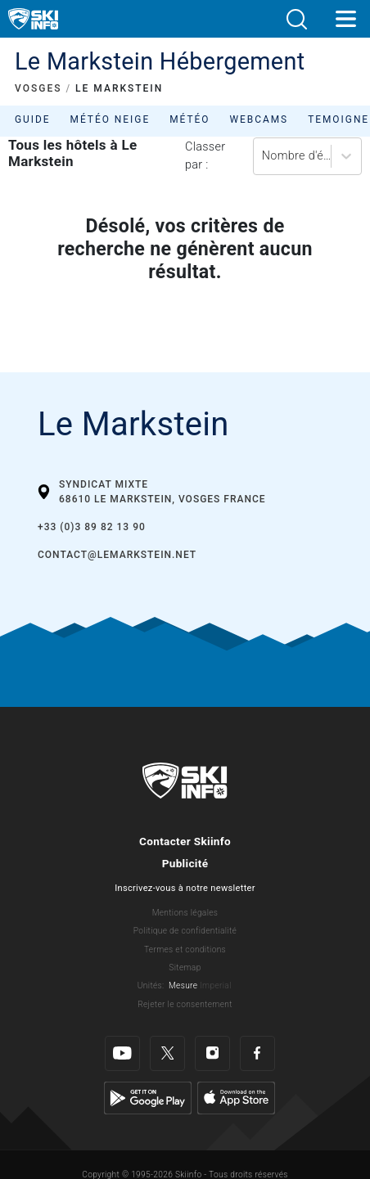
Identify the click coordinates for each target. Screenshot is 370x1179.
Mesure (183, 985)
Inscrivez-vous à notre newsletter (185, 888)
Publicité (185, 863)
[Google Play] (148, 1098)
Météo (189, 119)
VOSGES (38, 88)
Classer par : (205, 156)
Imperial (216, 985)
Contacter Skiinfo (185, 841)
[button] (296, 19)
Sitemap (185, 967)
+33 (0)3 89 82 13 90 (92, 527)
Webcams (258, 119)
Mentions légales (185, 912)
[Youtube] (122, 1053)
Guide (33, 119)
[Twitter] (167, 1053)
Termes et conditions (185, 949)
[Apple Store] (236, 1098)
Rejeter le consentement (185, 1004)
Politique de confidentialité (185, 930)
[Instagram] (212, 1053)
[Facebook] (257, 1053)
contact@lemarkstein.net (117, 554)
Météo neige (110, 119)
